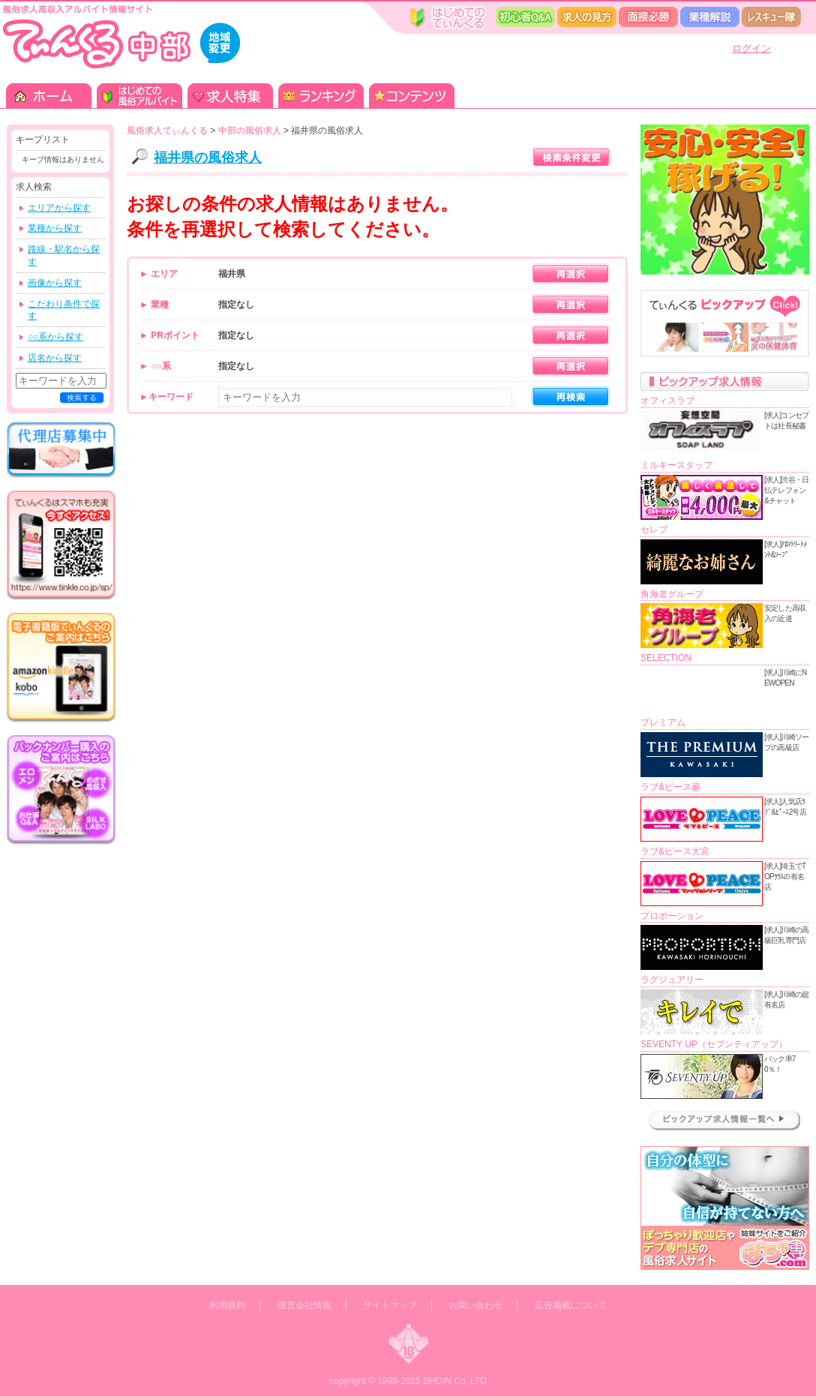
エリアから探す (59, 208)
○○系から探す (56, 337)
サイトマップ (390, 1305)
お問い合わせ (475, 1305)
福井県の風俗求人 (208, 157)
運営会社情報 (305, 1305)
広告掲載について (571, 1305)
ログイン (751, 48)
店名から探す (55, 358)
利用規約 (227, 1305)
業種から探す (55, 228)
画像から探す (55, 283)
